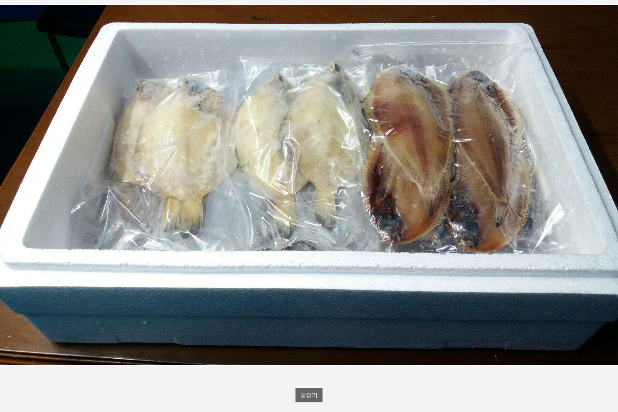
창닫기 (309, 395)
